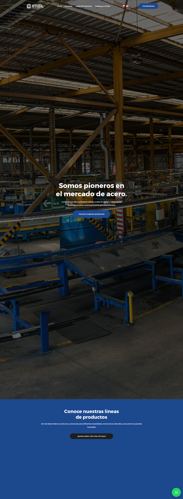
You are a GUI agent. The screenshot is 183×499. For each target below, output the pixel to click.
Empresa (68, 6)
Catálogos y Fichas (102, 6)
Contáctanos (148, 6)
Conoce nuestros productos (91, 214)
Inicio (59, 6)
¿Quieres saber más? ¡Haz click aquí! (91, 436)
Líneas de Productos (83, 6)
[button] (176, 492)
